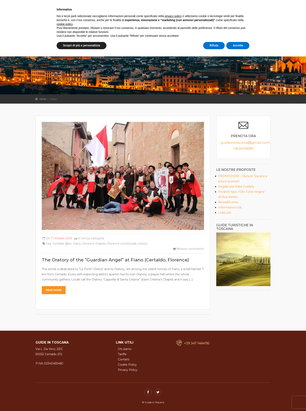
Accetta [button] (238, 45)
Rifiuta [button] (214, 45)
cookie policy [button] (64, 24)
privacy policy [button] (173, 16)
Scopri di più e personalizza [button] (81, 45)
